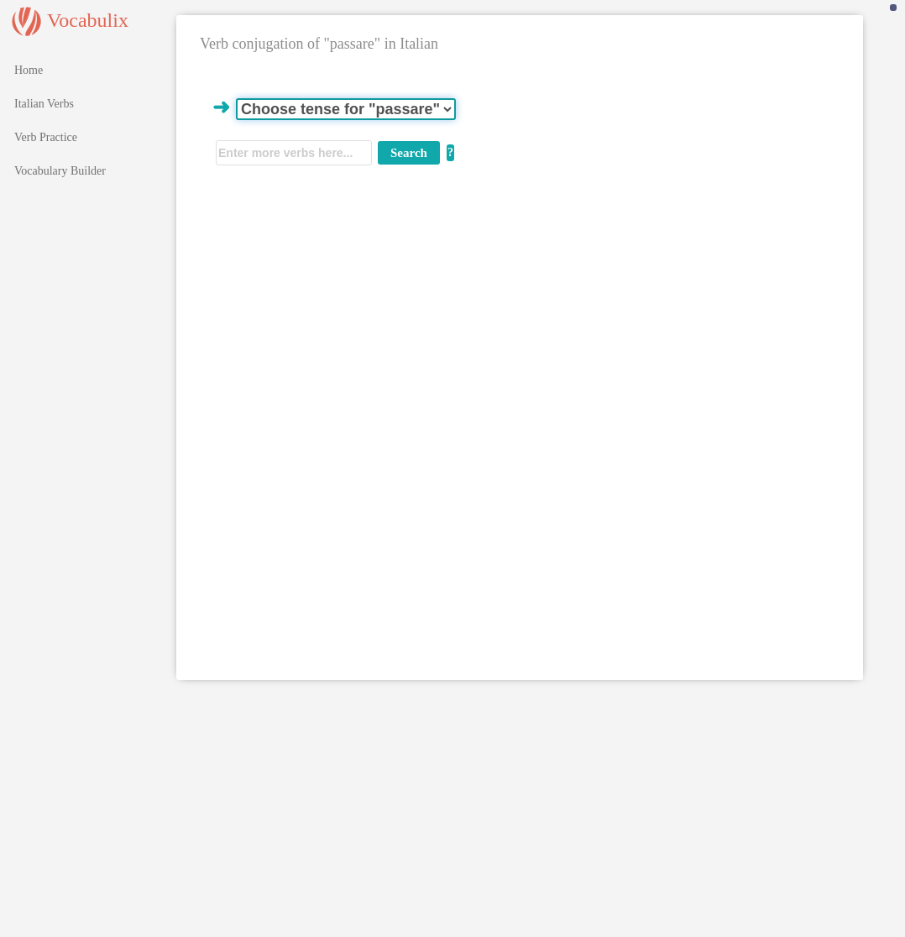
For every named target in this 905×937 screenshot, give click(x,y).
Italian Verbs (44, 103)
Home (28, 70)
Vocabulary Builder (60, 171)
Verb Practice (45, 137)
